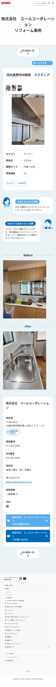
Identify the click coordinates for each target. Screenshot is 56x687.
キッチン (9, 596)
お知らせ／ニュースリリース (14, 648)
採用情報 (9, 641)
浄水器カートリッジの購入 (13, 634)
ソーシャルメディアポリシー (12, 661)
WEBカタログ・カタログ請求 (14, 611)
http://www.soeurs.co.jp (19, 484)
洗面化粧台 (9, 602)
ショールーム (10, 614)
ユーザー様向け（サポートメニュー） (16, 624)
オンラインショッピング (13, 631)
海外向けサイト (11, 651)
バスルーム (9, 599)
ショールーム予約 (39, 3)
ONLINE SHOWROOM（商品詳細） (16, 605)
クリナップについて (12, 638)
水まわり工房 (18, 621)
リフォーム (9, 618)
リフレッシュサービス (12, 628)
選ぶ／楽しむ (10, 589)
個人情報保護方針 (9, 665)
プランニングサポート (12, 608)
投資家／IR (9, 644)
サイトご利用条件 (9, 658)
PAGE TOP (28, 676)
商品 (8, 593)
